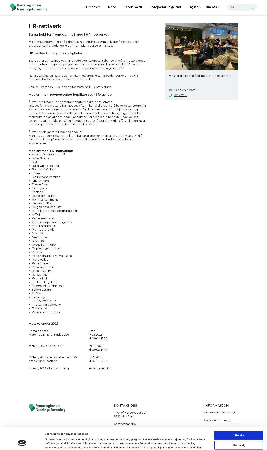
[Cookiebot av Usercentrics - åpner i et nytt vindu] (22, 443)
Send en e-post (184, 90)
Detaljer (181, 443)
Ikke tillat (238, 435)
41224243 (180, 95)
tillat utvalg (238, 426)
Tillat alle (238, 416)
